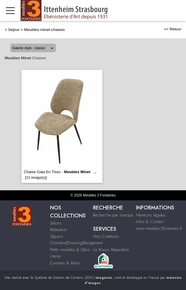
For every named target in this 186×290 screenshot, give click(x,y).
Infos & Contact (150, 221)
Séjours (56, 236)
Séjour (14, 29)
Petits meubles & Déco (70, 249)
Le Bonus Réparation (111, 249)
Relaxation (58, 229)
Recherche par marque (113, 215)
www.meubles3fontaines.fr (159, 228)
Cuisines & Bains (65, 263)
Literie (55, 256)
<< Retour (172, 29)
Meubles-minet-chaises (44, 29)
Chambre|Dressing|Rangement (76, 243)
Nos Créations (106, 236)
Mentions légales (151, 215)
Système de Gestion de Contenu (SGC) (73, 277)
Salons (56, 223)
